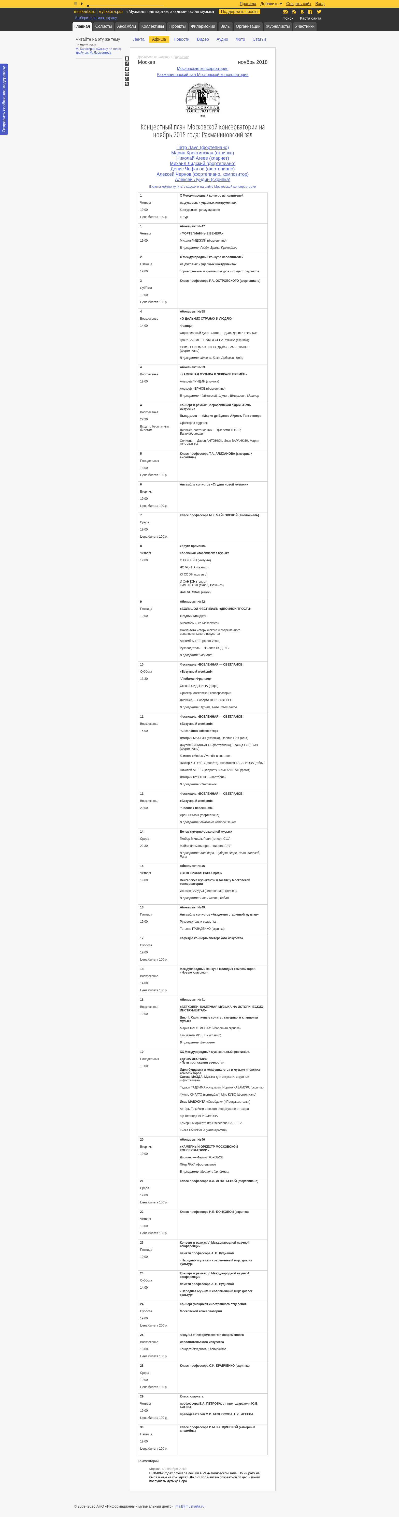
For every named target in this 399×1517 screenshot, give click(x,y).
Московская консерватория (202, 68)
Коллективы (152, 26)
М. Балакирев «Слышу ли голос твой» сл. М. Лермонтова (98, 50)
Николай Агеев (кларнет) (202, 158)
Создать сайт (298, 4)
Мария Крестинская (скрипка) (202, 152)
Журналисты (278, 26)
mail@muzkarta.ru (189, 1506)
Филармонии (203, 26)
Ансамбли (126, 26)
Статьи (259, 39)
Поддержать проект (239, 11)
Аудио (222, 39)
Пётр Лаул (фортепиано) (202, 147)
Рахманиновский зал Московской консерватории (203, 74)
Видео (203, 39)
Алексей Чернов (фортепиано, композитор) (203, 174)
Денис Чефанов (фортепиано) (203, 168)
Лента (139, 39)
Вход (319, 4)
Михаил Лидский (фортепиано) (202, 163)
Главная (82, 26)
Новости (181, 39)
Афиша (159, 39)
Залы (226, 26)
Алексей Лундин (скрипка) (202, 179)
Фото (240, 39)
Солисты (103, 26)
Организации (248, 26)
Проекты (177, 26)
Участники (305, 26)
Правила (248, 4)
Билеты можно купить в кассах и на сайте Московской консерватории (202, 186)
